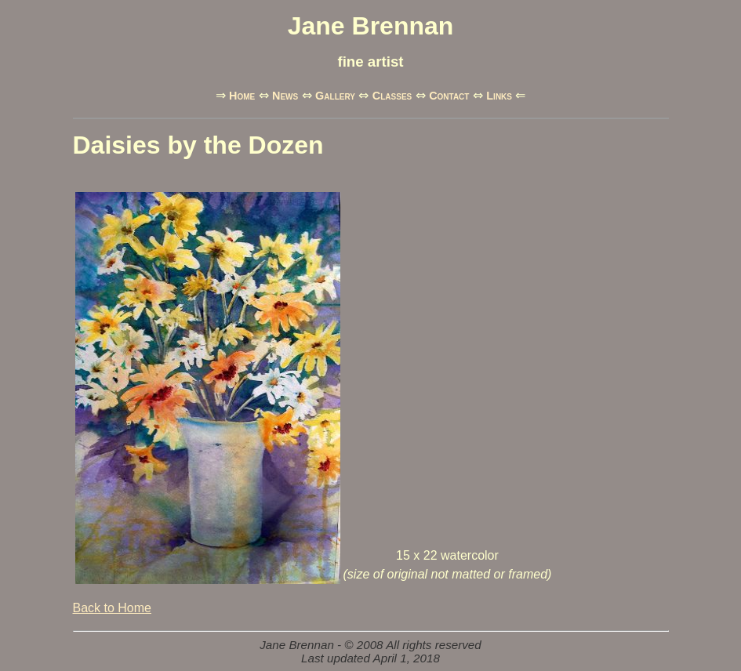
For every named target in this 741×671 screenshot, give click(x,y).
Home (242, 95)
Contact (449, 95)
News (285, 95)
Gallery (335, 95)
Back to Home (112, 608)
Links (499, 95)
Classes (392, 95)
